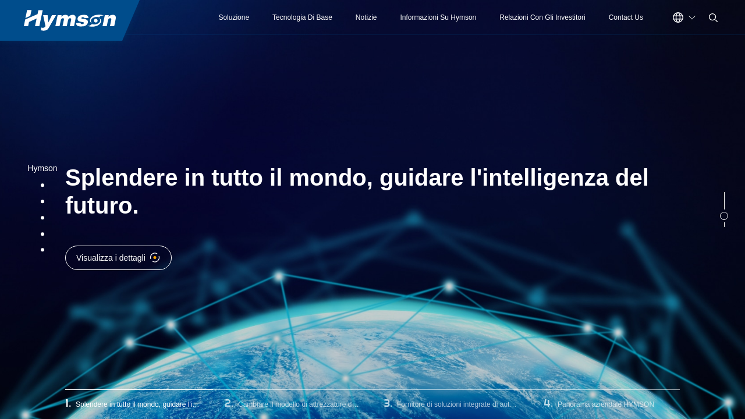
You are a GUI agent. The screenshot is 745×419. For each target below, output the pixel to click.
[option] (372, 209)
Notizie (366, 17)
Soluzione (233, 17)
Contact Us (626, 17)
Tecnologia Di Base (302, 17)
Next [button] (739, 209)
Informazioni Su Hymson (438, 17)
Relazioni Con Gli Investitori (542, 17)
